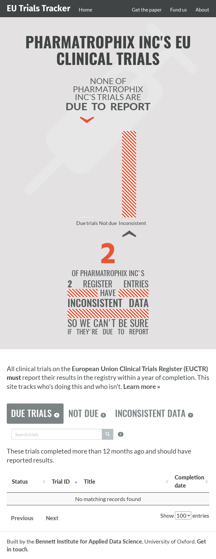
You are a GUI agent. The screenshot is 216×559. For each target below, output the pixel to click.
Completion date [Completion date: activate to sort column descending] (189, 481)
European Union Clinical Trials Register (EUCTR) (140, 369)
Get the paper (147, 9)
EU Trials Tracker (38, 8)
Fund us (178, 9)
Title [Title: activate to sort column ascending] (89, 481)
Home (85, 9)
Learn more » (141, 386)
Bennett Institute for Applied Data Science (88, 541)
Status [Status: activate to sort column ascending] (20, 481)
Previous (22, 518)
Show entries (184, 515)
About (202, 9)
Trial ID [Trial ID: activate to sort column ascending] (61, 481)
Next (52, 518)
